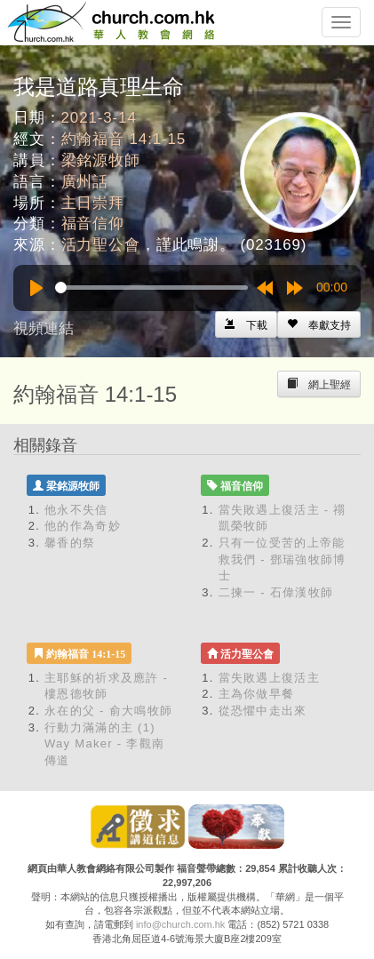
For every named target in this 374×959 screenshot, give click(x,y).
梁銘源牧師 (100, 160)
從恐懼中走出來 (263, 710)
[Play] (36, 288)
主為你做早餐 (257, 693)
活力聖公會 (100, 244)
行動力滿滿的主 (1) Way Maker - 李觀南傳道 (104, 744)
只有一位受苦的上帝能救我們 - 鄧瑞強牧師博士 (282, 559)
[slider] (151, 287)
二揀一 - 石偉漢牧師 (276, 592)
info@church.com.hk (180, 924)
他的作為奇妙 (82, 525)
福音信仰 (92, 223)
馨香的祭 (69, 542)
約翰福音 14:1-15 (124, 139)
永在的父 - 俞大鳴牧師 (108, 710)
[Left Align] (319, 324)
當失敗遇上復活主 (269, 677)
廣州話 (85, 181)
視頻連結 (43, 328)
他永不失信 (76, 509)
